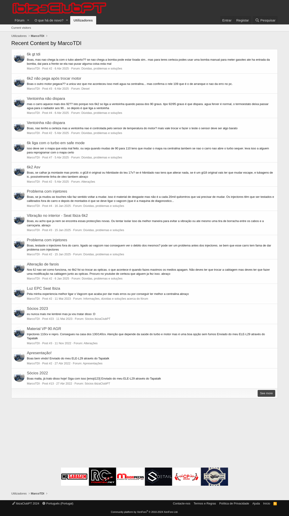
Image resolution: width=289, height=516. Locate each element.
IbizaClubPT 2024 (25, 503)
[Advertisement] (144, 433)
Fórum (19, 20)
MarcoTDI (33, 68)
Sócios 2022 (37, 373)
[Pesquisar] (265, 20)
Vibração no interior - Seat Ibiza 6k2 (57, 215)
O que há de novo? (49, 20)
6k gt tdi (33, 54)
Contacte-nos (181, 503)
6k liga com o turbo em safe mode (56, 143)
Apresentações (93, 363)
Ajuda (256, 503)
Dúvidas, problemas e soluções (101, 68)
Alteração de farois (43, 264)
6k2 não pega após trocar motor (54, 78)
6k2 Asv (33, 167)
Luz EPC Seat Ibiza (43, 288)
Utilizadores (83, 20)
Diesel (85, 88)
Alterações (88, 181)
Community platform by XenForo (144, 512)
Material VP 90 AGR (44, 329)
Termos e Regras (204, 503)
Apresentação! (39, 353)
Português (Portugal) (57, 503)
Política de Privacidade (234, 503)
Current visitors (21, 27)
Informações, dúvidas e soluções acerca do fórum (115, 298)
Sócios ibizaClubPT (97, 318)
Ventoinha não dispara (46, 98)
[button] (28, 20)
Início (266, 503)
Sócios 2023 (37, 308)
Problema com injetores (47, 191)
